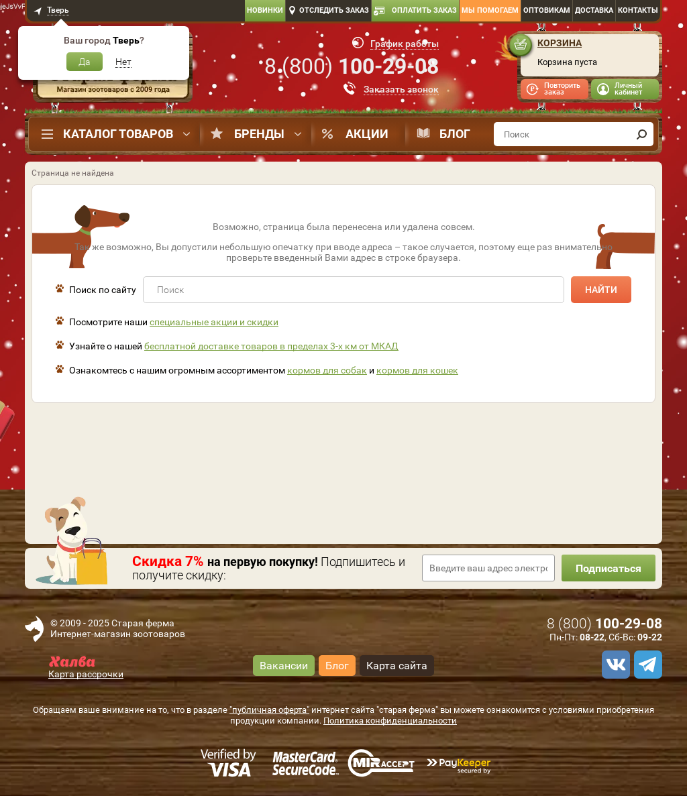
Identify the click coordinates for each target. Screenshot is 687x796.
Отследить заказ (334, 10)
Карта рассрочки (85, 674)
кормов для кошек (417, 370)
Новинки (265, 10)
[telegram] (646, 664)
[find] (641, 134)
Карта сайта (396, 665)
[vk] (614, 664)
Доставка (594, 10)
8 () (351, 66)
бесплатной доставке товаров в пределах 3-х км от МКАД (271, 346)
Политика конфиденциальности (390, 721)
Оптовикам (546, 10)
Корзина (559, 43)
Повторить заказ (562, 89)
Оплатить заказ (424, 10)
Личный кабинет (628, 89)
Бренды (259, 134)
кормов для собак (327, 370)
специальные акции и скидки (214, 322)
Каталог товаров (118, 134)
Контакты (638, 10)
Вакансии (284, 665)
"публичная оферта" (269, 710)
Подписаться (608, 568)
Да (84, 61)
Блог (454, 134)
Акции (367, 134)
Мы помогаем (490, 10)
